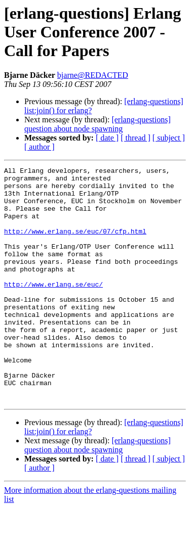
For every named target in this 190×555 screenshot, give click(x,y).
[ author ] (39, 147)
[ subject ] (169, 137)
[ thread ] (135, 137)
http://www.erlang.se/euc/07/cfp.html (75, 244)
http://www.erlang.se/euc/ (53, 308)
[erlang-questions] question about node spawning (97, 124)
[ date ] (107, 137)
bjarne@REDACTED (92, 75)
